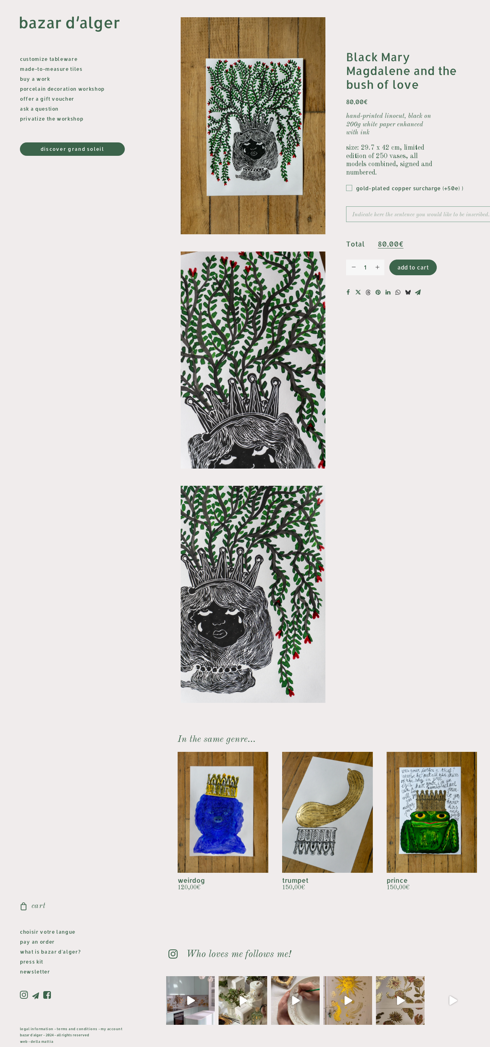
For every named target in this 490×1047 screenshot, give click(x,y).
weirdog (191, 880)
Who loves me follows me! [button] (238, 954)
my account (112, 1029)
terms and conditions (77, 1029)
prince (397, 880)
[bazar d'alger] (76, 24)
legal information (37, 1029)
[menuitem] (25, 995)
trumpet (295, 880)
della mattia (42, 1041)
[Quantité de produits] (365, 267)
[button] (25, 995)
